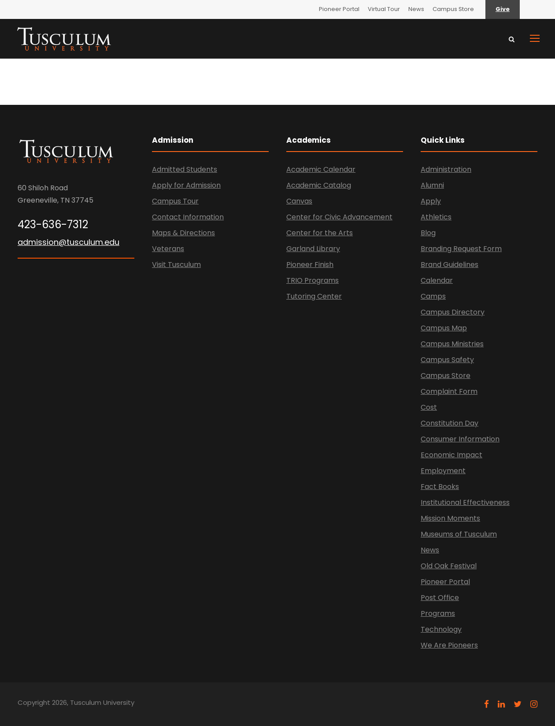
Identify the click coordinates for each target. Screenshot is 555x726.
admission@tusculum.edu (68, 242)
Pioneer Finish (309, 264)
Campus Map (444, 328)
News (416, 9)
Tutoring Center (314, 296)
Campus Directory (453, 312)
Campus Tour (175, 201)
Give (503, 9)
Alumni (432, 185)
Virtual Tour (384, 9)
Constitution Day (449, 423)
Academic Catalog (318, 185)
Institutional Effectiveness (465, 502)
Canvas (299, 201)
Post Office (440, 598)
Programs (438, 613)
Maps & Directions (183, 233)
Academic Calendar (320, 169)
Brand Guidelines (449, 264)
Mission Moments (450, 518)
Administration (446, 169)
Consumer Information (460, 439)
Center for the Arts (319, 233)
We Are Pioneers (449, 645)
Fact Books (440, 487)
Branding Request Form (461, 249)
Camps (433, 296)
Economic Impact (451, 455)
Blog (428, 233)
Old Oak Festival (449, 566)
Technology (441, 629)
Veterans (168, 249)
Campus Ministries (452, 344)
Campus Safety (447, 360)
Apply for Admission (186, 185)
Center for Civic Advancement (339, 217)
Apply (431, 201)
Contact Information (188, 217)
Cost (429, 407)
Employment (443, 471)
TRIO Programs (312, 280)
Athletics (436, 217)
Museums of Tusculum (459, 534)
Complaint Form (449, 391)
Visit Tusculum (176, 264)
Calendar (437, 280)
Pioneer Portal (339, 9)
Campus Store (453, 9)
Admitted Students (184, 169)
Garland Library (313, 249)
